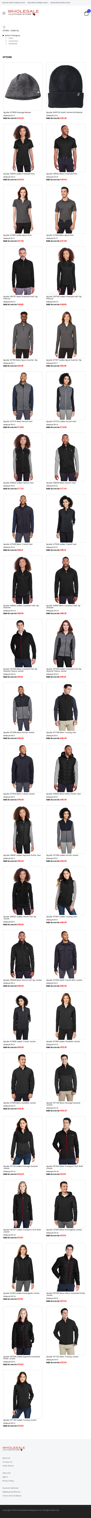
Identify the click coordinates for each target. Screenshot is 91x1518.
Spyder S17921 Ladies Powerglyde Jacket (21, 1293)
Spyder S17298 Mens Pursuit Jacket (18, 732)
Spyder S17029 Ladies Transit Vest (61, 544)
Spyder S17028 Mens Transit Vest (18, 544)
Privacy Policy (8, 1481)
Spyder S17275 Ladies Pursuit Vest (61, 421)
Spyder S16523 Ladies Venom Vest (18, 483)
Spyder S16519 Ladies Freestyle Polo (19, 174)
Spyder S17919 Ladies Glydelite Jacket (63, 1041)
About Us (6, 1458)
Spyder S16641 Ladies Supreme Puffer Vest (22, 855)
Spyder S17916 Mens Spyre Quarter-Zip (20, 360)
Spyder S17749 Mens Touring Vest (61, 732)
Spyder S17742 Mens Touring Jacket (62, 1356)
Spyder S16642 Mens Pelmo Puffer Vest (63, 794)
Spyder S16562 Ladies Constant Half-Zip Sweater (21, 606)
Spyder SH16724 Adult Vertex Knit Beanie (64, 112)
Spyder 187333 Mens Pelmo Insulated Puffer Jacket (65, 1294)
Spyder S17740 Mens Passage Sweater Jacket (63, 1104)
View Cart (6, 1473)
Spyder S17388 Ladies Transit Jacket (19, 1041)
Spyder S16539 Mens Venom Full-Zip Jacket (22, 980)
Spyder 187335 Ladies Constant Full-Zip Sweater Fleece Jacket (63, 670)
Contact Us (7, 1462)
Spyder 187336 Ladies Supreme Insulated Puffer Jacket (21, 1357)
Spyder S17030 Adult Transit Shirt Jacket (64, 980)
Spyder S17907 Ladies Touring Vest (61, 916)
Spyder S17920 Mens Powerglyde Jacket (64, 1230)
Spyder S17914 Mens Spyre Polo (60, 235)
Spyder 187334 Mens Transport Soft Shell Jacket (64, 1167)
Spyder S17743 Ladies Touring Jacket (19, 1420)
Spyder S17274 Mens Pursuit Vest (17, 421)
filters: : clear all (11, 30)
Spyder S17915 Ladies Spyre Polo (17, 235)
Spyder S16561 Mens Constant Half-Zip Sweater (63, 606)
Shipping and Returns (11, 1492)
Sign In (5, 1477)
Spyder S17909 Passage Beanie (17, 112)
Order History (8, 1466)
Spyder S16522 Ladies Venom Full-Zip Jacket (19, 917)
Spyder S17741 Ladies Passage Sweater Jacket (20, 1167)
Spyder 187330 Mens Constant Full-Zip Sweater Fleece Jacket (20, 670)
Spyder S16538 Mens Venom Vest (61, 483)
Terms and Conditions (11, 1496)
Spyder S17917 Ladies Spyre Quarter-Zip (63, 360)
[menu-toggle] (3, 13)
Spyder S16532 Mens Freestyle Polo (61, 174)
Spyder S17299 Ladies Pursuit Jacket (62, 855)
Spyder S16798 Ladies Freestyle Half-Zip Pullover (64, 297)
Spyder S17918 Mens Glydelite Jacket (19, 1103)
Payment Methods (10, 1488)
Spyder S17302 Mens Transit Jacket (19, 794)
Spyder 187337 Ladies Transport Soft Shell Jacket (22, 1231)
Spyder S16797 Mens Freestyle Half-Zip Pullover (20, 297)
